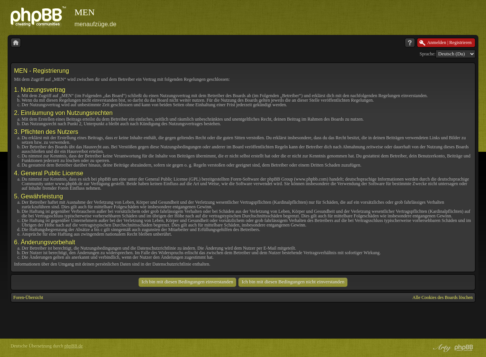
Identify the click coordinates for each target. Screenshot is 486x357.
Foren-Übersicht (28, 297)
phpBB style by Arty (441, 348)
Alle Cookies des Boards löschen (442, 297)
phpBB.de (74, 346)
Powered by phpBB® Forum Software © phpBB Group (464, 348)
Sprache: (428, 54)
